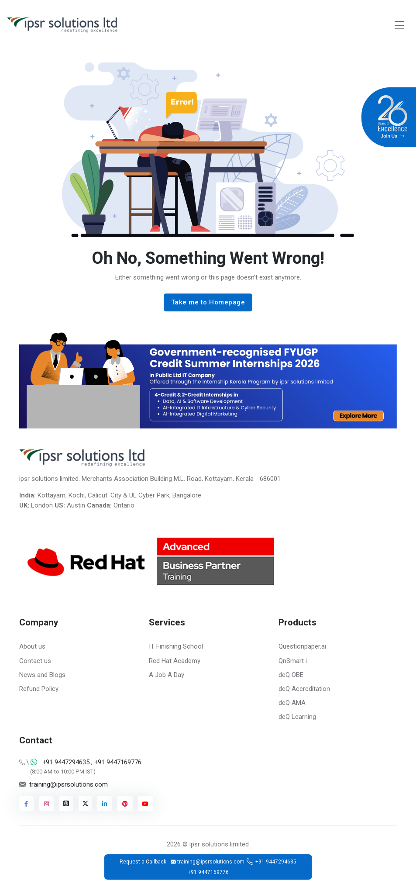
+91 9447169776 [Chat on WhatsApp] (117, 762)
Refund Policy (38, 689)
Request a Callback (143, 862)
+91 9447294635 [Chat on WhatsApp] (65, 762)
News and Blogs (42, 675)
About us (32, 646)
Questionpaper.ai (302, 646)
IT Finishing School (176, 646)
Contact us (35, 661)
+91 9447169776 (208, 872)
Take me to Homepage (208, 302)
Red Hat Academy (174, 661)
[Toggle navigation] (399, 25)
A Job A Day (166, 675)
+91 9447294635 (275, 862)
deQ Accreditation (304, 689)
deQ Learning (297, 717)
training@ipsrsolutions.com (68, 784)
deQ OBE (290, 675)
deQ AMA (292, 703)
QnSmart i (292, 661)
